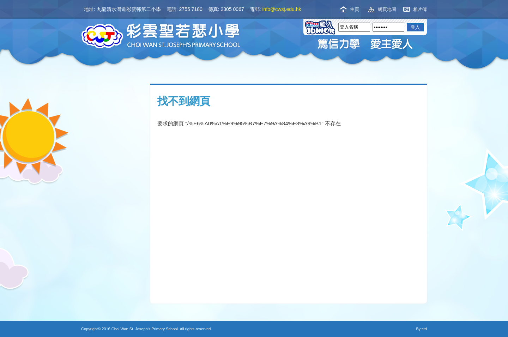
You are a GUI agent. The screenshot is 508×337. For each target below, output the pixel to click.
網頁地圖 (387, 9)
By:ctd (421, 329)
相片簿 (420, 9)
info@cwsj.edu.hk (281, 9)
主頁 (354, 9)
